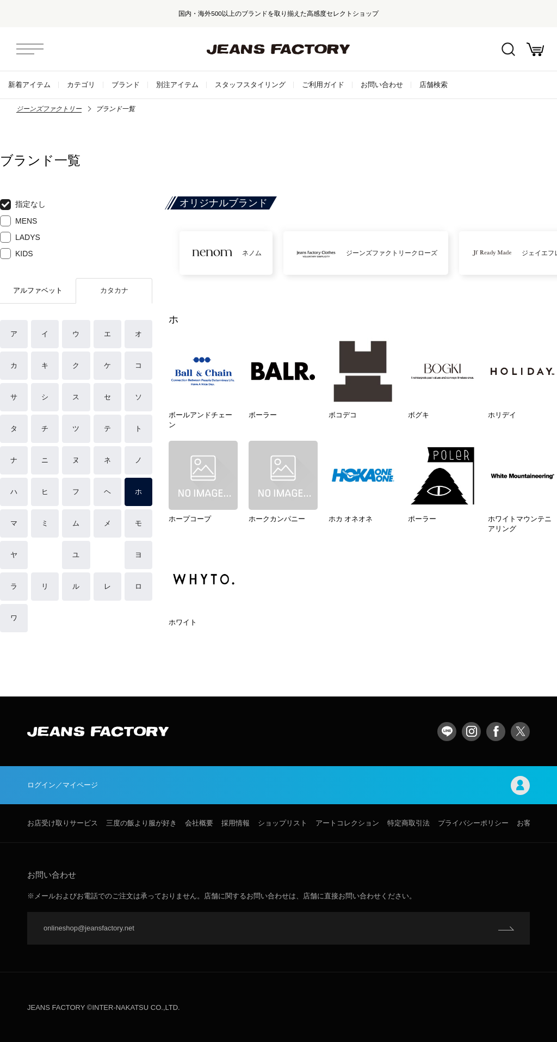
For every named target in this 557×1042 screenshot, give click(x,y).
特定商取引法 (408, 823)
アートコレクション (347, 823)
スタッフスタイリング (250, 85)
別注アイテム (177, 85)
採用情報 (235, 823)
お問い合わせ (382, 85)
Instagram (471, 731)
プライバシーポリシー (473, 823)
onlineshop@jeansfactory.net (89, 928)
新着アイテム (29, 85)
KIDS (16, 253)
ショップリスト (282, 823)
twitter (520, 731)
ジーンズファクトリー (49, 109)
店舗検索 (433, 85)
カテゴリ (81, 85)
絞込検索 (508, 49)
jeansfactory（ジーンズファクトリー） (278, 49)
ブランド (126, 85)
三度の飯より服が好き (141, 823)
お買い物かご (535, 49)
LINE (446, 731)
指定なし (23, 204)
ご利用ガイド (323, 85)
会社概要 (199, 823)
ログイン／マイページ (278, 785)
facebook (495, 731)
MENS (18, 220)
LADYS (20, 237)
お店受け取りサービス (62, 823)
